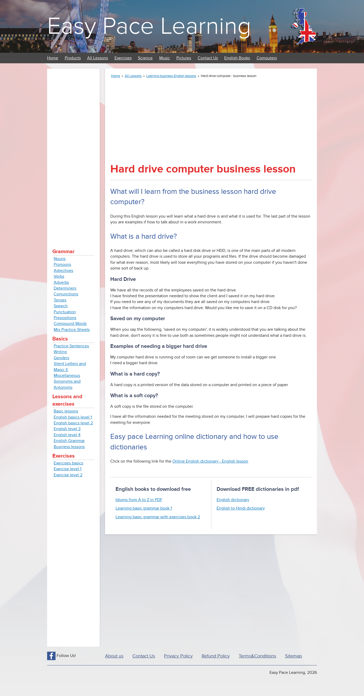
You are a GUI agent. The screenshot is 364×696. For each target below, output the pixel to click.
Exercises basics (68, 463)
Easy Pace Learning (149, 26)
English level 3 (67, 428)
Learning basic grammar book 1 (144, 508)
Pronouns (62, 264)
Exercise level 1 (67, 469)
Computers (267, 58)
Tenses (60, 300)
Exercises (123, 58)
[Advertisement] (73, 153)
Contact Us (208, 58)
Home (52, 58)
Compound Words (70, 323)
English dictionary (233, 499)
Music (164, 58)
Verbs (59, 276)
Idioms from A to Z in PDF (139, 499)
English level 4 (67, 435)
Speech (61, 306)
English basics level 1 (73, 417)
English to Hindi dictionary (241, 508)
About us (114, 656)
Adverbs (61, 282)
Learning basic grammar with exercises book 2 (158, 517)
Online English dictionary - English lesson (210, 461)
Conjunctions (66, 294)
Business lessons (69, 446)
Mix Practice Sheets (72, 329)
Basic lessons (66, 411)
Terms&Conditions (257, 656)
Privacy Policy (178, 656)
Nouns (60, 258)
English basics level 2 (73, 423)
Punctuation (65, 312)
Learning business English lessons (171, 76)
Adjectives (63, 270)
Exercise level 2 (68, 475)
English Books (237, 58)
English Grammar (69, 440)
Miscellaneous (67, 375)
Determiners (65, 288)
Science (145, 58)
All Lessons (97, 58)
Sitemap (293, 656)
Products (73, 58)
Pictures (183, 58)
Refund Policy (216, 656)
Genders (61, 358)
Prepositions (65, 317)
